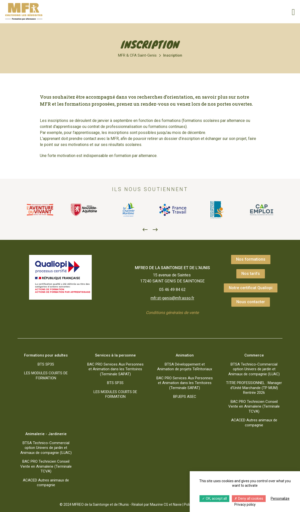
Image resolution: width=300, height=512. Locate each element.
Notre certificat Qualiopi (250, 287)
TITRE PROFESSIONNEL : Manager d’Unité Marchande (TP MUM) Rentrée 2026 (254, 388)
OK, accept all (214, 498)
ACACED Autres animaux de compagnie (254, 422)
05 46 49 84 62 (172, 289)
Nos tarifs (250, 273)
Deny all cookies (248, 498)
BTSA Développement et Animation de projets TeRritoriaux (184, 367)
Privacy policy (245, 504)
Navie (177, 504)
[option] (40, 209)
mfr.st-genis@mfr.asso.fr (172, 298)
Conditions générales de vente (172, 312)
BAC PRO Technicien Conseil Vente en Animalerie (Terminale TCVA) (254, 406)
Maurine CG (159, 504)
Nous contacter (250, 301)
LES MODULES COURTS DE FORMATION (46, 375)
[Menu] (291, 11)
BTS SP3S (46, 364)
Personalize (280, 498)
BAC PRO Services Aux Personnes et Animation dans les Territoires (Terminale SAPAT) (115, 369)
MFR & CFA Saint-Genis (137, 55)
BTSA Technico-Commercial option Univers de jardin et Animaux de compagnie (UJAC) (254, 369)
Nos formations (250, 259)
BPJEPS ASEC (184, 396)
